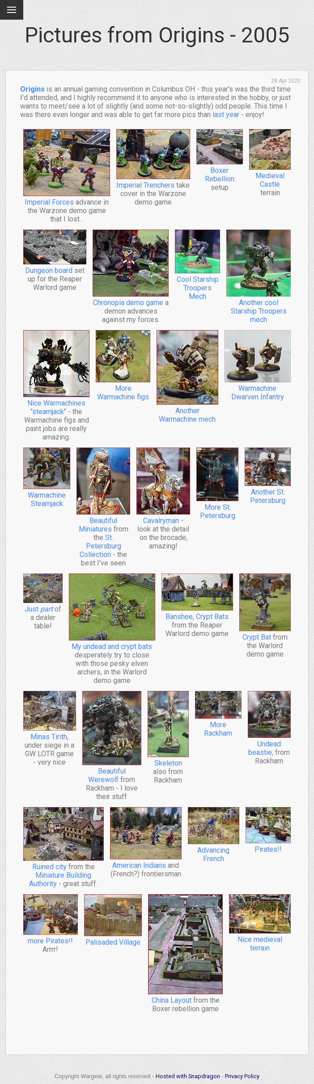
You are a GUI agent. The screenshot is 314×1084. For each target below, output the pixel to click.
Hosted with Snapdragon (188, 1076)
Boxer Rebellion (219, 170)
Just (43, 604)
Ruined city (63, 862)
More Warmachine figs (123, 388)
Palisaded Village (113, 937)
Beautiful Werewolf (111, 771)
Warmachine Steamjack (46, 495)
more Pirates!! (50, 936)
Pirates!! (268, 845)
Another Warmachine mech (187, 410)
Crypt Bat (265, 632)
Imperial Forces (66, 197)
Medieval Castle (270, 175)
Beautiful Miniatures (103, 520)
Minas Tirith (49, 732)
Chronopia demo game (131, 298)
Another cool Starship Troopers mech (258, 307)
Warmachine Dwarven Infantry (258, 388)
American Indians (146, 861)
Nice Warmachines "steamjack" (56, 403)
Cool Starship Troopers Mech (197, 284)
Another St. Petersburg (268, 492)
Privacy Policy (242, 1076)
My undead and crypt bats (112, 642)
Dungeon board (54, 266)
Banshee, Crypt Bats (197, 612)
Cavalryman (163, 516)
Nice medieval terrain (260, 939)
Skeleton (168, 758)
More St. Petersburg (217, 507)
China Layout (185, 996)
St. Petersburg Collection (100, 546)
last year (225, 114)
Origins (32, 89)
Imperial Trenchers (153, 180)
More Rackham (218, 724)
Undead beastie (269, 744)
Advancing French (213, 850)
